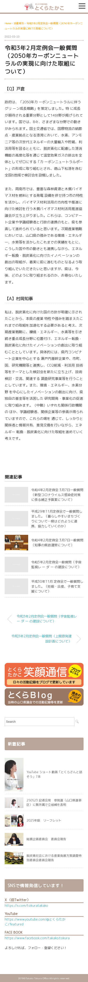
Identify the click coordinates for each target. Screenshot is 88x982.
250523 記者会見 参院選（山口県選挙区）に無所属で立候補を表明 (54, 802)
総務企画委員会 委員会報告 (46, 839)
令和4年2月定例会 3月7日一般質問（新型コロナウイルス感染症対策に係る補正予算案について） (57, 495)
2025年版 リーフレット (44, 820)
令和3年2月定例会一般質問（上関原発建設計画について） (41, 639)
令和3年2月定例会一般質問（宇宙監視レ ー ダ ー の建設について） (47, 619)
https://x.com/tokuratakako (26, 905)
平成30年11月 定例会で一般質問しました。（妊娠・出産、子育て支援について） (57, 586)
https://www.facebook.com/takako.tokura (37, 938)
